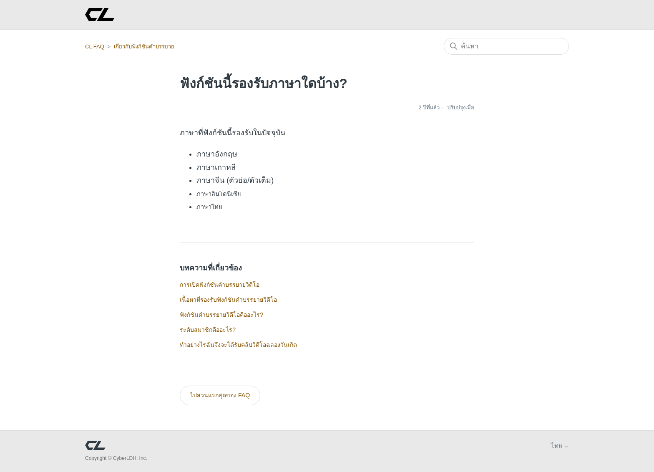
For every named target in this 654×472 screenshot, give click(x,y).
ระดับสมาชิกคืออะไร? (208, 329)
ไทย (560, 445)
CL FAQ (94, 46)
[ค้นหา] (506, 46)
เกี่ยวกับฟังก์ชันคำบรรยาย (144, 46)
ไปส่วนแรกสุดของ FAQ (220, 395)
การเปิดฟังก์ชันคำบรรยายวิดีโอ (219, 284)
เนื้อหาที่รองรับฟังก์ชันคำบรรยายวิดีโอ (228, 299)
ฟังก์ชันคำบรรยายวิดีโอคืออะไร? (221, 314)
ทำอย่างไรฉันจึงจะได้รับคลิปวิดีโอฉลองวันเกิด (238, 344)
